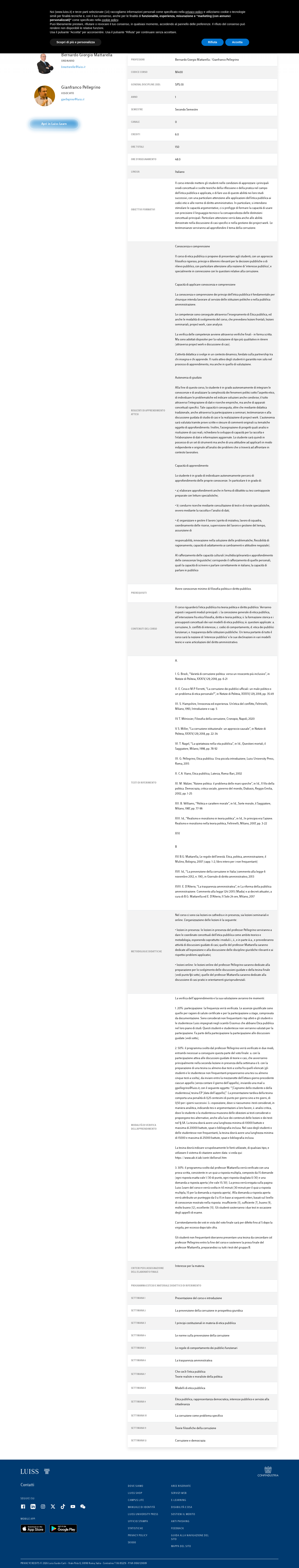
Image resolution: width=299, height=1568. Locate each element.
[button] (54, 124)
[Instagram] (45, 1508)
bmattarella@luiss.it (73, 67)
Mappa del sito (181, 1546)
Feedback (177, 1529)
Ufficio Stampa (138, 1521)
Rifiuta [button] (212, 42)
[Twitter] (55, 1508)
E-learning (178, 1500)
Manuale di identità (141, 1507)
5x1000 (132, 1543)
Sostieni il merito (183, 1514)
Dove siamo (135, 1486)
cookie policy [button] (110, 20)
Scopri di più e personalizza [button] (75, 42)
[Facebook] (26, 1508)
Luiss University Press (143, 1514)
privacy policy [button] (194, 11)
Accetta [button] (237, 42)
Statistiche (135, 1529)
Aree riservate (181, 1486)
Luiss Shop (135, 1493)
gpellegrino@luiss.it (72, 99)
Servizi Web (179, 1493)
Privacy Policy (137, 1536)
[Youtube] (75, 1508)
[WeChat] (85, 1508)
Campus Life (136, 1500)
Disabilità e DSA (181, 1507)
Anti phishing (180, 1521)
